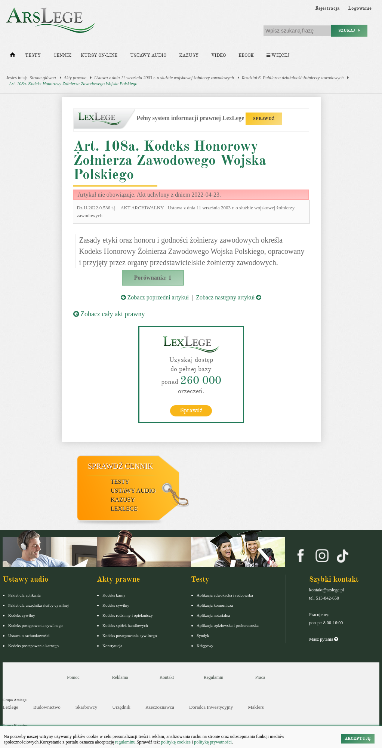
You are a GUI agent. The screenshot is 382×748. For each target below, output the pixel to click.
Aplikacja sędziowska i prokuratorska (228, 625)
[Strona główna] (12, 56)
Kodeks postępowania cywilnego (35, 625)
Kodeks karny (113, 595)
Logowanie (360, 8)
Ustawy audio (148, 55)
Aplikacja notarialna (213, 615)
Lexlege (10, 707)
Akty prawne (75, 77)
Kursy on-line (99, 55)
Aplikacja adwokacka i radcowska (225, 595)
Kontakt (167, 677)
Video (218, 55)
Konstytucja (112, 645)
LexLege (124, 508)
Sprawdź (191, 410)
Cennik (62, 55)
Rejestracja (327, 8)
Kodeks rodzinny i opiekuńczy (127, 615)
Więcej (278, 55)
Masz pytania (323, 639)
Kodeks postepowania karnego (33, 645)
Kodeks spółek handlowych (125, 625)
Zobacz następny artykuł (228, 297)
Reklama (120, 677)
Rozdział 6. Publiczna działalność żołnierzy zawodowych (293, 77)
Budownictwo (47, 707)
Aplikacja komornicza (215, 605)
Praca (260, 677)
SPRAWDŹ (263, 118)
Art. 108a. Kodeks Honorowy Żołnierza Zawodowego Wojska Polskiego (73, 83)
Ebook (246, 55)
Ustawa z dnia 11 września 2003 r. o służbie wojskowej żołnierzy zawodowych (164, 77)
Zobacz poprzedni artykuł (155, 297)
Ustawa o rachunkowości (29, 635)
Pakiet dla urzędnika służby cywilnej (38, 605)
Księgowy (205, 645)
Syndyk (203, 635)
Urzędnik (121, 707)
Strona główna (43, 77)
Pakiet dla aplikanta (24, 595)
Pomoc (73, 677)
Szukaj (349, 30)
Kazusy (188, 55)
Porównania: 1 (153, 277)
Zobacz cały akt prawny (109, 314)
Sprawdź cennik (120, 466)
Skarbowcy (87, 707)
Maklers (256, 707)
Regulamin (214, 677)
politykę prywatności (213, 742)
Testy (33, 55)
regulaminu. (125, 742)
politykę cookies (176, 742)
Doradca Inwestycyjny (211, 707)
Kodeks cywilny (21, 615)
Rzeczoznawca (159, 707)
